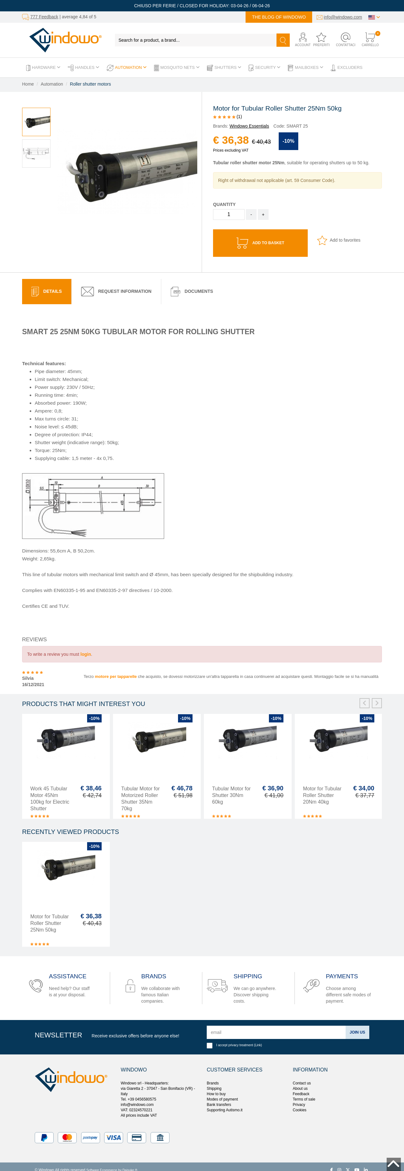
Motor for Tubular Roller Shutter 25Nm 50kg (49, 916)
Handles (83, 68)
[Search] (283, 40)
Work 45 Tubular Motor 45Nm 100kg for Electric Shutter (49, 791)
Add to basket (260, 240)
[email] (275, 1025)
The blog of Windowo (279, 17)
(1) (227, 116)
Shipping (214, 1081)
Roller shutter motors (90, 84)
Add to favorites (338, 240)
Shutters (224, 68)
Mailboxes (305, 68)
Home (28, 84)
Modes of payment (222, 1092)
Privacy (299, 1098)
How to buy (216, 1087)
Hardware (43, 68)
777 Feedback (44, 16)
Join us (356, 1025)
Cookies (299, 1103)
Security (264, 68)
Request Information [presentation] (116, 284)
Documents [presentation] (192, 284)
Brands (213, 1076)
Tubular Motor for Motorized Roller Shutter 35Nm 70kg (140, 791)
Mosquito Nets (176, 68)
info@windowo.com (343, 17)
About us (300, 1081)
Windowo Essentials (249, 126)
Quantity (224, 204)
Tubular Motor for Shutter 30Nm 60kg (231, 788)
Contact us (302, 1076)
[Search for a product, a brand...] (196, 40)
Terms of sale (304, 1092)
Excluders (346, 68)
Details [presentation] (47, 284)
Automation (126, 68)
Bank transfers (219, 1098)
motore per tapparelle (116, 669)
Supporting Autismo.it (224, 1103)
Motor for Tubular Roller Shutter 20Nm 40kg (322, 788)
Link (258, 1038)
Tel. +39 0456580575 (138, 1092)
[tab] (46, 284)
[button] (299, 40)
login (85, 647)
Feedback (301, 1087)
